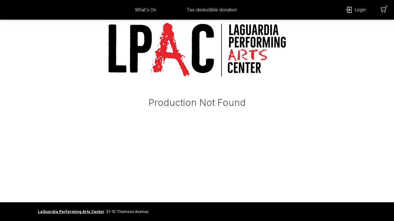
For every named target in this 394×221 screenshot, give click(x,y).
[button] (147, 9)
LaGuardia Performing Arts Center (71, 211)
